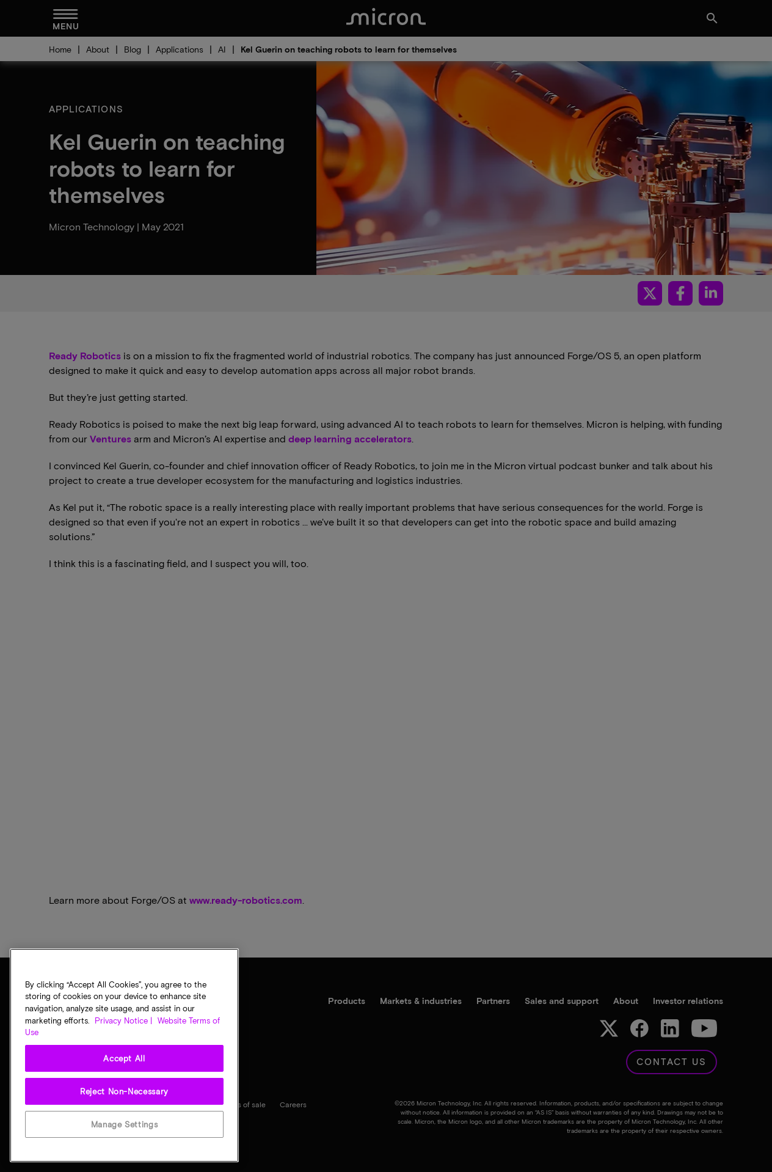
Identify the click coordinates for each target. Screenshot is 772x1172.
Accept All (124, 1058)
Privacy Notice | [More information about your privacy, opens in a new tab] (123, 1020)
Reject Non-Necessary (124, 1091)
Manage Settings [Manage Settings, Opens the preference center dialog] (124, 1124)
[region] (124, 1055)
